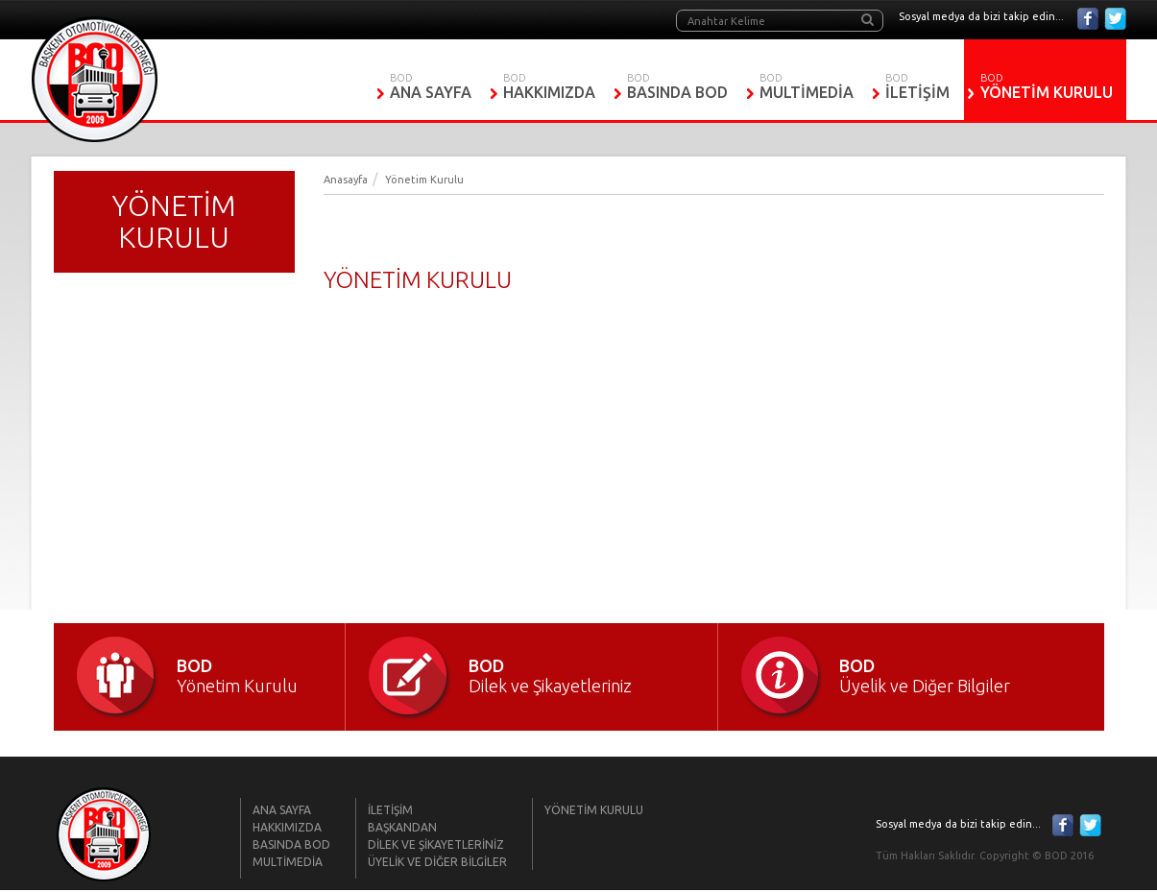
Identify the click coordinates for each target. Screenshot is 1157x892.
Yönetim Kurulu (424, 179)
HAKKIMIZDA (549, 92)
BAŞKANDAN (402, 827)
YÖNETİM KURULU (1047, 92)
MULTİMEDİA (806, 92)
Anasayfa (346, 179)
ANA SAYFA (430, 92)
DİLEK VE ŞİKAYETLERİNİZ (436, 844)
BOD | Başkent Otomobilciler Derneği (94, 79)
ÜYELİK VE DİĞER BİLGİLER (437, 862)
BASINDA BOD (677, 92)
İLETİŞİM (917, 92)
